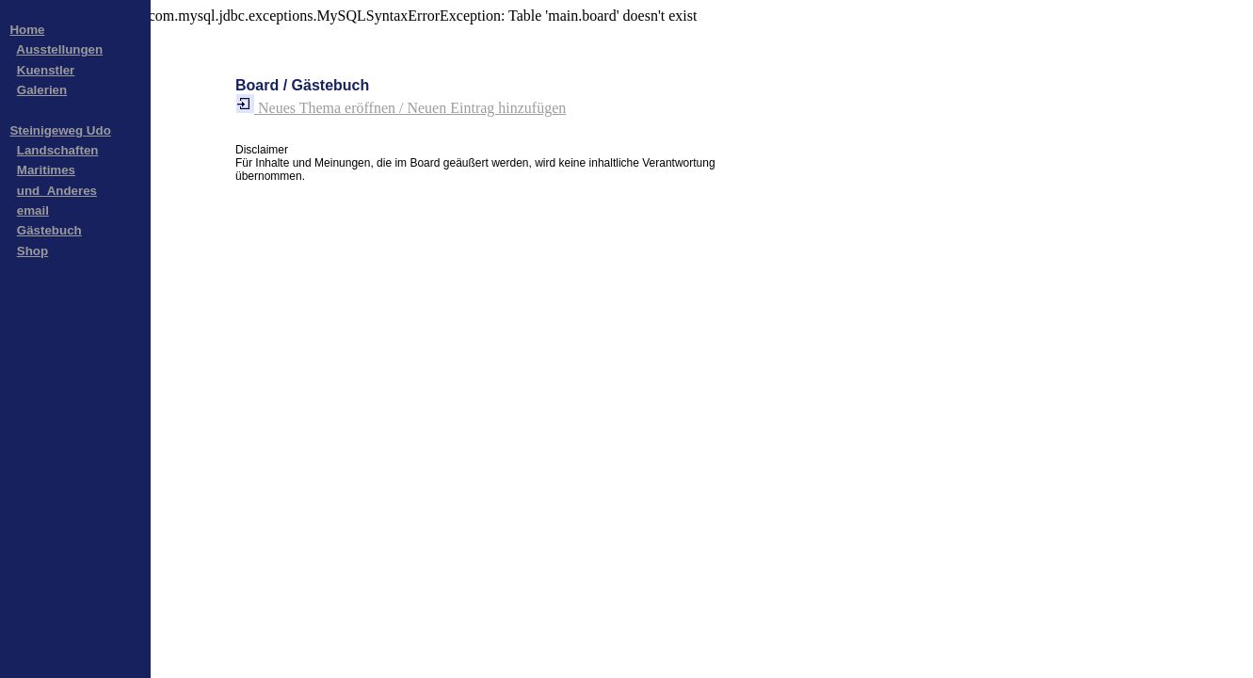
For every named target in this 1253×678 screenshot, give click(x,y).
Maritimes (46, 170)
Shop (32, 251)
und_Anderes (57, 191)
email (33, 210)
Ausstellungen (59, 49)
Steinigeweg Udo (59, 130)
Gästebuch (49, 230)
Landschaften (58, 150)
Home (26, 30)
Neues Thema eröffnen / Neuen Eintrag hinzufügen (400, 108)
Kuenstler (45, 70)
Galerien (42, 90)
